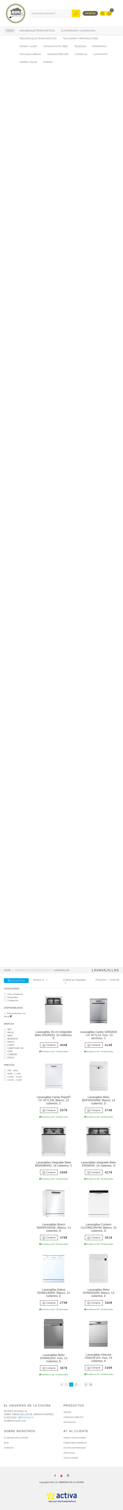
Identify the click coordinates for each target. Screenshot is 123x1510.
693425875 (26, 1417)
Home (7, 970)
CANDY (9, 1045)
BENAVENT (11, 1038)
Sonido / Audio (28, 46)
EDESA (9, 1057)
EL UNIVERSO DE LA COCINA (16, 1438)
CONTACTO (9, 1448)
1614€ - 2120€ (13, 1080)
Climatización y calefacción (78, 30)
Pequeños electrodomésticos (37, 38)
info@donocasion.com (15, 1420)
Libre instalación (13, 994)
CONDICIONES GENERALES (75, 1443)
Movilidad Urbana (30, 54)
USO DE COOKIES (71, 1458)
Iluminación (100, 54)
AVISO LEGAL (69, 1453)
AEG (8, 1029)
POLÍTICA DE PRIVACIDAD (75, 1448)
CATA (8, 1051)
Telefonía (80, 46)
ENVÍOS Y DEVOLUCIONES (75, 1438)
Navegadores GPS (58, 54)
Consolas (81, 54)
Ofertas (90, 13)
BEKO (8, 1035)
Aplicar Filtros (16, 980)
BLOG (6, 1443)
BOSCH (9, 1042)
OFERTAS (67, 1412)
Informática (99, 46)
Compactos (11, 1000)
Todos (10, 30)
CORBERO (10, 1054)
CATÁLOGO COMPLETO (73, 1417)
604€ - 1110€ (12, 1073)
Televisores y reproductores (80, 38)
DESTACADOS (70, 1422)
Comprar (49, 1045)
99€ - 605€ (11, 1070)
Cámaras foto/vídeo (55, 46)
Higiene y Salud (28, 62)
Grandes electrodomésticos (37, 30)
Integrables (11, 997)
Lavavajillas (62, 970)
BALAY (9, 1032)
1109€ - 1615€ (13, 1076)
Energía (48, 62)
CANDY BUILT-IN (13, 1048)
